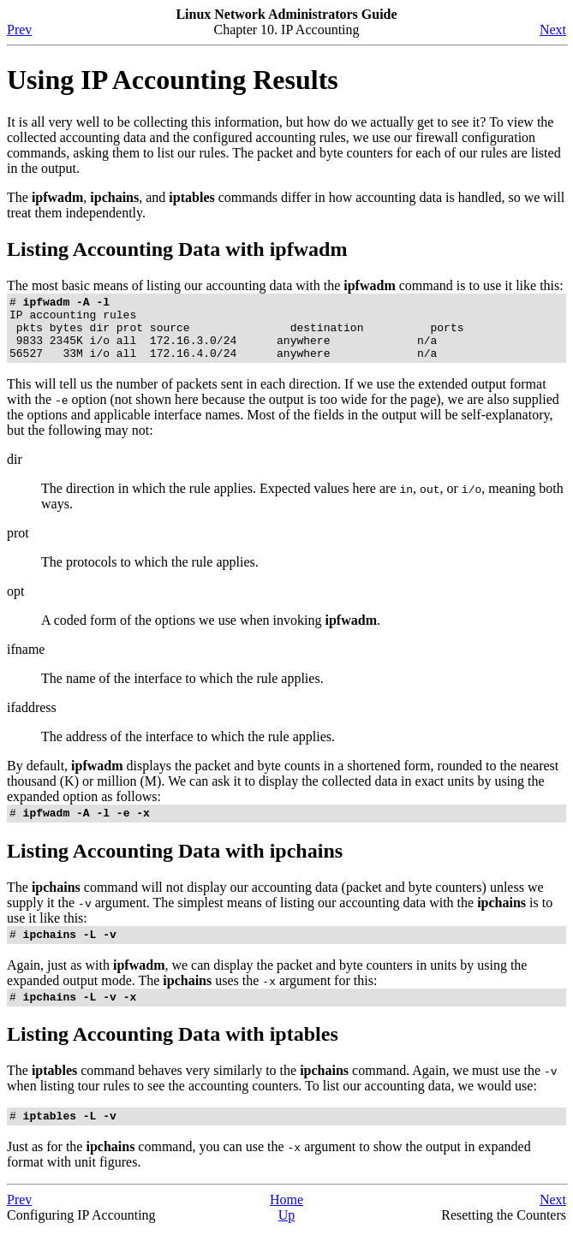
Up (286, 1238)
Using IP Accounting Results (172, 79)
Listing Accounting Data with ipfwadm (177, 249)
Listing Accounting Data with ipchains (175, 866)
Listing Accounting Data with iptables (172, 1054)
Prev (19, 29)
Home (286, 1222)
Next (553, 29)
